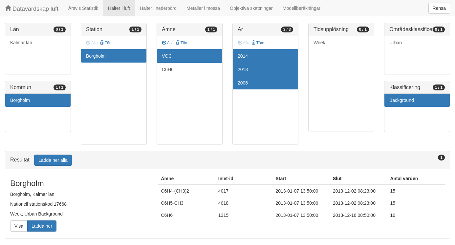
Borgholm (20, 100)
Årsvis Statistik (83, 8)
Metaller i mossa (203, 8)
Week (319, 42)
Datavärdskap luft (31, 8)
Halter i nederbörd (158, 8)
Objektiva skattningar (251, 8)
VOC (167, 56)
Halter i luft (119, 8)
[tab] (227, 160)
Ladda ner (42, 226)
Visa (18, 226)
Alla (168, 43)
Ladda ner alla (53, 160)
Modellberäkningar (301, 8)
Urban (395, 42)
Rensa (439, 8)
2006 (243, 82)
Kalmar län (21, 42)
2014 (243, 56)
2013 (243, 69)
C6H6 (168, 69)
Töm (106, 43)
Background (401, 100)
